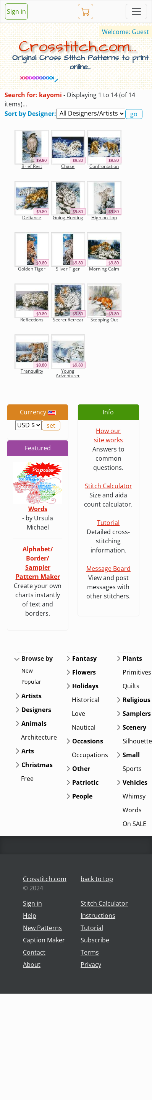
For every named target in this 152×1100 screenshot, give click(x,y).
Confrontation (104, 166)
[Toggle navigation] (136, 11)
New (27, 670)
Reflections (32, 319)
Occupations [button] (90, 755)
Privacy (91, 964)
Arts (27, 751)
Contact (34, 952)
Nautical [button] (83, 727)
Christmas (37, 765)
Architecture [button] (39, 737)
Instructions (98, 915)
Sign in (16, 11)
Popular (31, 681)
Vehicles (135, 782)
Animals (34, 723)
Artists (31, 696)
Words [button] (132, 810)
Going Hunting (68, 217)
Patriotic (85, 782)
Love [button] (78, 713)
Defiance (31, 217)
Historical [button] (85, 700)
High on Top (104, 217)
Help (29, 915)
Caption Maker (44, 940)
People (82, 796)
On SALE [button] (134, 824)
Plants (132, 658)
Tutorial (108, 522)
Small (131, 755)
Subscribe (95, 940)
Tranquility (32, 371)
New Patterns (42, 928)
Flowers (84, 672)
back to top (97, 879)
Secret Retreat (68, 319)
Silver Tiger (68, 269)
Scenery (134, 727)
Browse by (37, 658)
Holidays (85, 686)
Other (81, 768)
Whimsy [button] (134, 796)
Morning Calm (104, 269)
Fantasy (84, 658)
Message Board (108, 568)
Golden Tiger (31, 269)
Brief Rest (31, 166)
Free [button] (27, 778)
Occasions (87, 741)
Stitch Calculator (108, 486)
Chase (67, 166)
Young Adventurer (68, 373)
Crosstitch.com (44, 879)
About (31, 964)
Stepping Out (104, 319)
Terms (90, 952)
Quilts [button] (131, 686)
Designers (36, 710)
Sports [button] (132, 768)
